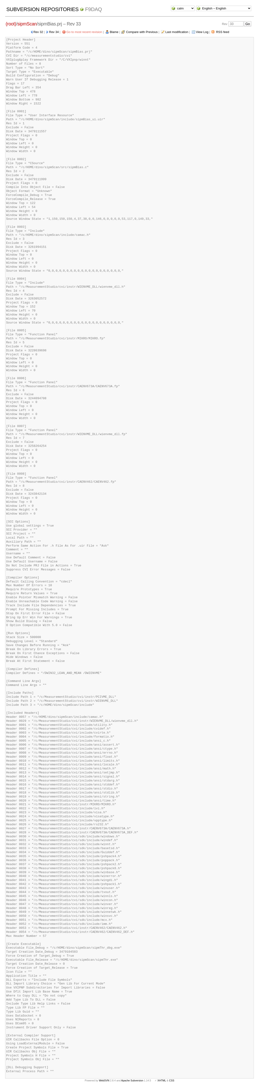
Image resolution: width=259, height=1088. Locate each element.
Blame (114, 32)
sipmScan (27, 23)
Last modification (176, 32)
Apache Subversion (132, 1080)
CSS (171, 1080)
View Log (202, 32)
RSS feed (222, 32)
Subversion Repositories (42, 9)
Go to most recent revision (84, 32)
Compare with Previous (141, 32)
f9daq (93, 9)
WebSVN (104, 1080)
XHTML (161, 1080)
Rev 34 (54, 32)
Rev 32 (38, 32)
